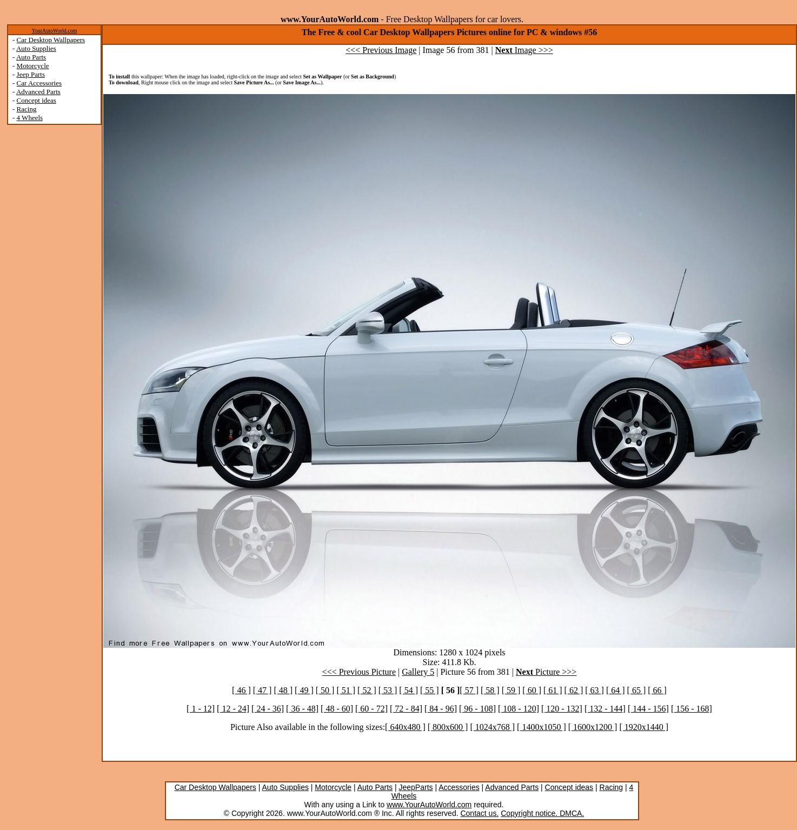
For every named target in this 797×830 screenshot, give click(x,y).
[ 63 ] (594, 690)
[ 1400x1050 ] (541, 727)
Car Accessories (39, 83)
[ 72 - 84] (406, 708)
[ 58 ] (490, 690)
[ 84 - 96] (440, 708)
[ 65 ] (636, 690)
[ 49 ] (304, 690)
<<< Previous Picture (359, 671)
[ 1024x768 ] (492, 727)
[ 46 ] (241, 690)
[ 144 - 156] (648, 708)
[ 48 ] (283, 690)
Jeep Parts (31, 74)
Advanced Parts (38, 92)
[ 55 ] (429, 690)
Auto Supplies (36, 48)
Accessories (459, 787)
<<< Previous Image (381, 50)
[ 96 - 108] (477, 708)
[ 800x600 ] (448, 727)
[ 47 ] (262, 690)
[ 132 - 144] (605, 708)
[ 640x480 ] (405, 727)
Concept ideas (36, 100)
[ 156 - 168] (691, 708)
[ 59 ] (511, 690)
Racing (27, 109)
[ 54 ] (408, 690)
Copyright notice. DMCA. (542, 813)
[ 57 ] (469, 690)
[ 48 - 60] (337, 708)
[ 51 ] (345, 690)
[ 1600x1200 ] (592, 727)
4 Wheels (30, 118)
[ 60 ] (531, 690)
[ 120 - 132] (561, 708)
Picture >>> (546, 671)
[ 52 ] (366, 690)
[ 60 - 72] (371, 708)
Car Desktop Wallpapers (51, 40)
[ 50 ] (325, 690)
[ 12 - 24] (233, 708)
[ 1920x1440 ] (643, 727)
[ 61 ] (552, 690)
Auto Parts (31, 57)
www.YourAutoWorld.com (429, 804)
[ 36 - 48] (302, 708)
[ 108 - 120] (518, 708)
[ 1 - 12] (201, 708)
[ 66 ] (657, 690)
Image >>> (524, 50)
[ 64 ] (615, 690)
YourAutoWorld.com (54, 31)
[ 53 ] (387, 690)
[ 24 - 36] (267, 708)
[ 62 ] (573, 690)
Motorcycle (33, 66)
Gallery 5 (418, 671)
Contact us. (479, 813)
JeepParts (416, 787)
